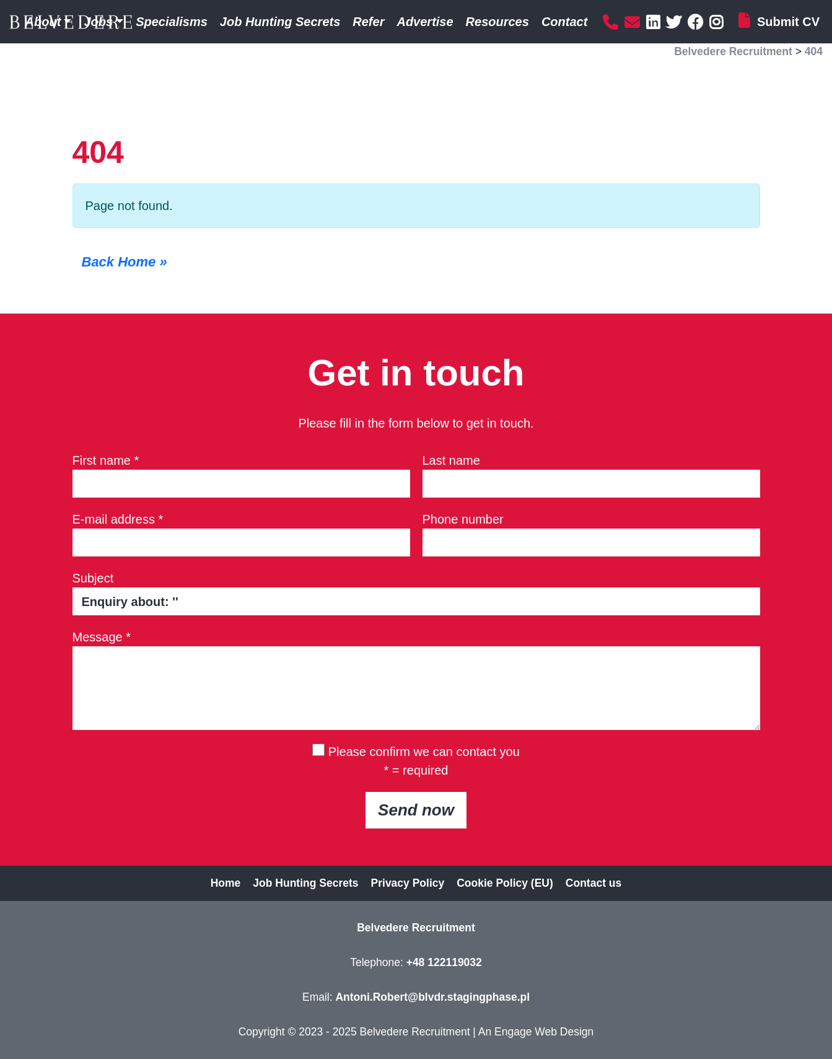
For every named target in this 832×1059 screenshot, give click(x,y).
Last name (451, 460)
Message (101, 637)
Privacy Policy (408, 883)
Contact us (593, 883)
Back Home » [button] (124, 262)
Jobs (98, 22)
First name (105, 460)
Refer (368, 22)
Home (226, 883)
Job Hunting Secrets (280, 22)
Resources (497, 22)
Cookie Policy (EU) (505, 883)
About (43, 22)
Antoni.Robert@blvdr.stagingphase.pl (432, 997)
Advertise (424, 22)
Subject (93, 578)
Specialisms (172, 22)
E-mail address (118, 519)
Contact (564, 22)
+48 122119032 (444, 962)
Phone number (463, 519)
